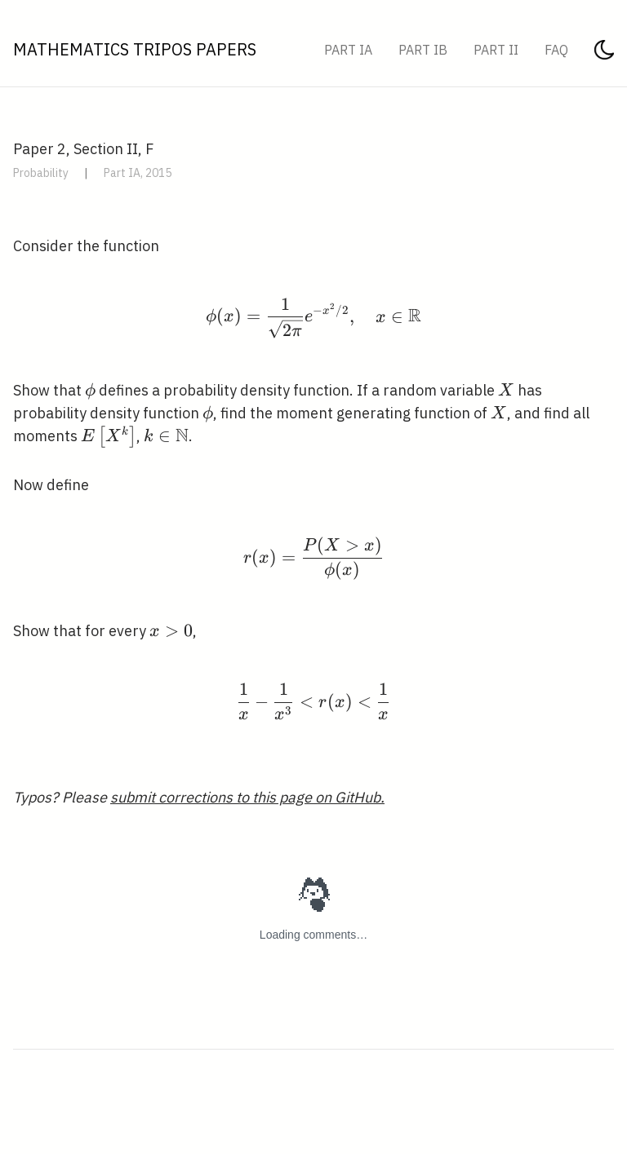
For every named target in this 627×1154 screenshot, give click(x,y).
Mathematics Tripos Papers (134, 49)
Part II (496, 50)
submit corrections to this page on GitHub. (247, 797)
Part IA (348, 50)
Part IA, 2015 (137, 173)
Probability (41, 173)
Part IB (422, 50)
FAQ (556, 50)
